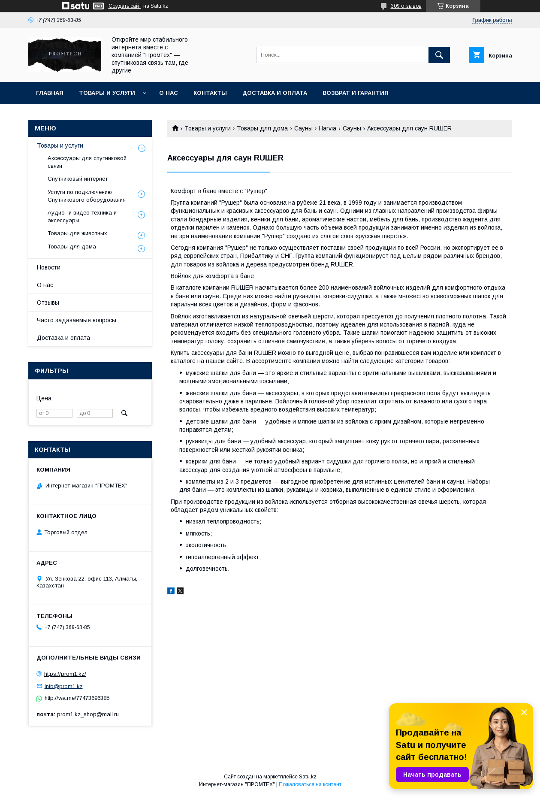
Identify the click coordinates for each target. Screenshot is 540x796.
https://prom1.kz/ (65, 674)
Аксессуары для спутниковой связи (87, 162)
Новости (48, 267)
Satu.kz (308, 777)
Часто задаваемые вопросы (76, 320)
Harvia (327, 128)
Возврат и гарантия (356, 93)
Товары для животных (77, 233)
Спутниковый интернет (78, 179)
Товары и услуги (107, 93)
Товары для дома (262, 128)
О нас (168, 93)
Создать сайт (125, 6)
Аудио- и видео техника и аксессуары (82, 216)
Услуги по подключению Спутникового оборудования (87, 196)
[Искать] (439, 55)
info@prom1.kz (64, 686)
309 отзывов (406, 6)
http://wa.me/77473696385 (77, 698)
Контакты (210, 93)
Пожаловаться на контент (310, 784)
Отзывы (48, 302)
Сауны (303, 128)
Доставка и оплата (274, 93)
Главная (49, 93)
